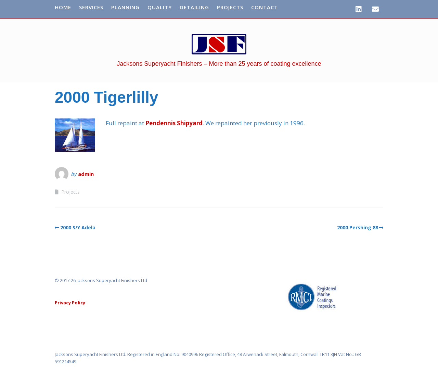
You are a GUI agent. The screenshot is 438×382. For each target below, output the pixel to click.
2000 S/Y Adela (77, 227)
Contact (264, 7)
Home (63, 7)
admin (86, 173)
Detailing (194, 7)
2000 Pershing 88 (357, 227)
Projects (230, 7)
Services (91, 7)
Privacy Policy (70, 303)
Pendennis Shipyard (174, 123)
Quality (159, 7)
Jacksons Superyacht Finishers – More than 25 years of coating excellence (219, 63)
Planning (125, 7)
